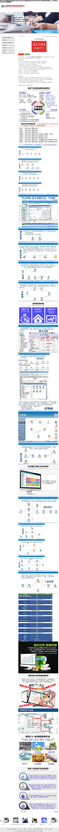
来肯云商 (4, 52)
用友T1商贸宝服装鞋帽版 (15, 824)
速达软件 (4, 45)
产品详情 (21, 54)
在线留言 (27, 54)
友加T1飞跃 (23, 824)
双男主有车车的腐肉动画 (7, 37)
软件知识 (30, 829)
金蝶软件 (4, 40)
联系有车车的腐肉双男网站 (38, 829)
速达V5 (3, 824)
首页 (44, 36)
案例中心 (25, 829)
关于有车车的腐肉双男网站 (12, 829)
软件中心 (46, 36)
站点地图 (50, 829)
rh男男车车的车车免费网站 (7, 42)
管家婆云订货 (42, 824)
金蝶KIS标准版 (23, 811)
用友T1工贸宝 (32, 824)
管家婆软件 (5, 47)
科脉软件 (4, 50)
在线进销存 (56, 811)
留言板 (46, 829)
